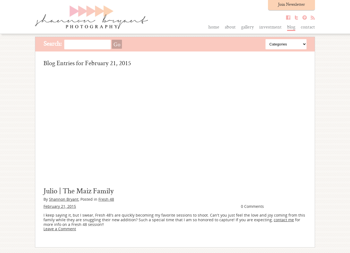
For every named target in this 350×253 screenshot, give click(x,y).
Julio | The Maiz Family (78, 191)
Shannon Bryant (63, 199)
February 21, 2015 (59, 206)
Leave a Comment (59, 228)
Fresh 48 (106, 199)
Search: (52, 43)
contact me (284, 219)
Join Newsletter (291, 4)
